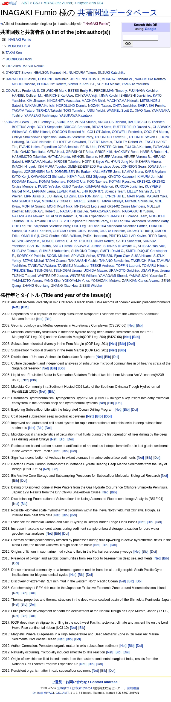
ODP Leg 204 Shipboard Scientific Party (139, 221)
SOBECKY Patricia (31, 256)
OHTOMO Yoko (64, 231)
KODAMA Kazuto (24, 181)
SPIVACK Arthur (83, 256)
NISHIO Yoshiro (23, 84)
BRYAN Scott (101, 127)
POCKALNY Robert (51, 84)
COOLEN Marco (156, 132)
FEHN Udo (88, 147)
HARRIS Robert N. (154, 152)
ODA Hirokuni (35, 221)
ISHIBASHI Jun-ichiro (135, 95)
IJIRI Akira (13, 66)
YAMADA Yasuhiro (135, 84)
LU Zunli (70, 196)
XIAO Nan (142, 110)
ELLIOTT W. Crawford (69, 142)
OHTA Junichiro (124, 106)
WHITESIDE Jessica (52, 276)
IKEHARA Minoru (148, 162)
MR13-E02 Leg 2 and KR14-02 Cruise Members (109, 206)
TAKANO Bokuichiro (114, 261)
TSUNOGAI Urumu (68, 270)
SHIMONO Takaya (84, 251)
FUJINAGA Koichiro (143, 91)
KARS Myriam (155, 172)
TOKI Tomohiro (74, 110)
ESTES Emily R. (80, 91)
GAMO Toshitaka (32, 152)
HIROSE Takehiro (67, 162)
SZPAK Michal (33, 261)
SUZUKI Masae (108, 84)
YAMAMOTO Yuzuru (27, 281)
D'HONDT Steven (19, 73)
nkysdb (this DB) (90, 3)
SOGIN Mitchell (58, 256)
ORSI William (71, 236)
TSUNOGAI (43, 270)
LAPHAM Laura (43, 191)
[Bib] (48, 319)
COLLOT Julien (98, 132)
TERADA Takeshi (49, 110)
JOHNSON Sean (133, 166)
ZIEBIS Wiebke (90, 286)
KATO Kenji (20, 177)
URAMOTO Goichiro (124, 270)
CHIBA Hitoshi (39, 132)
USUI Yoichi (96, 110)
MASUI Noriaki (33, 66)
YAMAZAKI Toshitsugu (40, 115)
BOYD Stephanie (49, 127)
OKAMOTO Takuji (140, 231)
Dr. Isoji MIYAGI (43, 692)
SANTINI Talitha (39, 246)
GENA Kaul (55, 152)
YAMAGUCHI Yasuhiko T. (147, 276)
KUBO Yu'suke (49, 186)
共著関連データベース (117, 12)
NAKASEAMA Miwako (28, 216)
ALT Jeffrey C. (44, 122)
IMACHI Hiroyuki (24, 166)
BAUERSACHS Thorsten (146, 122)
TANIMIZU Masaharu (73, 266)
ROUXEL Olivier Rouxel (96, 241)
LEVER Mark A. (68, 191)
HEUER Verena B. (137, 157)
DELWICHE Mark (53, 91)
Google (150, 29)
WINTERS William (83, 276)
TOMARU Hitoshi (154, 266)
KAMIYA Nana (132, 172)
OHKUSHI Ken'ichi (37, 231)
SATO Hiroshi (63, 246)
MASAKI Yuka (156, 196)
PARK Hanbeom (95, 236)
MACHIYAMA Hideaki (122, 101)
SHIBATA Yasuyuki (152, 246)
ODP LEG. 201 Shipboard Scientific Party (77, 221)
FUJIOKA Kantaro (138, 147)
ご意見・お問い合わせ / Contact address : (85, 682)
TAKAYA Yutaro (23, 110)
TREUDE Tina (22, 270)
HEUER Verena (110, 157)
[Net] (40, 319)
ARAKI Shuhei (85, 122)
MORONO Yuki (18, 46)
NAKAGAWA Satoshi (105, 211)
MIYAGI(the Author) (58, 3)
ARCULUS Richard (112, 122)
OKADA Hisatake (112, 231)
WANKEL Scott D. (120, 110)
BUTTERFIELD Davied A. (132, 127)
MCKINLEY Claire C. (57, 201)
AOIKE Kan (64, 122)
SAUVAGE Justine (88, 246)
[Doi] (115, 357)
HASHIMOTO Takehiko (29, 157)
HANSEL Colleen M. (27, 95)
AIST (25, 3)
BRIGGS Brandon (76, 127)
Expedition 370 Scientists (60, 147)
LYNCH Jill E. (115, 196)
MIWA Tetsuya (112, 201)
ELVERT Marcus (100, 142)
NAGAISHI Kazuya (74, 211)
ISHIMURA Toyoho (52, 166)
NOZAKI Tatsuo (99, 106)
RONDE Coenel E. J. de (59, 241)
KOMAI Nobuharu (52, 181)
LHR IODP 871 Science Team (103, 191)
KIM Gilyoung (96, 177)
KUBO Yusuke (72, 186)
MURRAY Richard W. (117, 79)
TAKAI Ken (13, 53)
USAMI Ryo (149, 270)
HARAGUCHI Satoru (21, 79)
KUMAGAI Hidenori (99, 186)
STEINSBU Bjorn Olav (113, 256)
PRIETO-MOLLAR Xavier (127, 236)
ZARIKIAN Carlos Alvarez (141, 281)
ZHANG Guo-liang (36, 286)
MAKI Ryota (136, 196)
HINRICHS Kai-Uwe (58, 95)
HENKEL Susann (84, 157)
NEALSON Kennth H (61, 216)
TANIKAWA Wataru (42, 266)
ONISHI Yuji (30, 236)
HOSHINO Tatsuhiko (53, 79)
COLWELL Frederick (127, 132)
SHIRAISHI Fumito (151, 106)
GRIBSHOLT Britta (79, 152)
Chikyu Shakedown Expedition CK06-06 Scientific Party (52, 137)
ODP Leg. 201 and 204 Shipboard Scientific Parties (109, 226)
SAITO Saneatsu (128, 241)
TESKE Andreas (102, 266)
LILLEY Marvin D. (140, 191)
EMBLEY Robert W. (128, 142)
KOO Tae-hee (97, 181)
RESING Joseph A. (26, 241)
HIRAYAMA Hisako (39, 162)
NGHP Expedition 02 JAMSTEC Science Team (113, 216)
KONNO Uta (76, 181)
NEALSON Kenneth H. (50, 73)
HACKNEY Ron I (126, 152)
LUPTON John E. (90, 196)
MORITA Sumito (33, 206)
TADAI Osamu (55, 261)
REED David (157, 236)
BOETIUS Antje (23, 127)
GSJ (36, 3)
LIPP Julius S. (34, 196)
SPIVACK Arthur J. (81, 84)
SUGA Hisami (141, 256)
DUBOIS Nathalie (38, 142)
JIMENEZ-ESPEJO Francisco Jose (93, 166)
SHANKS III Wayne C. (119, 246)
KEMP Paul (75, 177)
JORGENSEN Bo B (38, 172)
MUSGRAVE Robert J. (41, 211)
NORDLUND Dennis (71, 106)
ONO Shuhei (50, 236)
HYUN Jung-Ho (122, 162)
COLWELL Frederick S (22, 91)
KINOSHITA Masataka (63, 101)
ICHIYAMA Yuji (86, 95)
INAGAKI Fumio (19, 40)
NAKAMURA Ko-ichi (39, 106)
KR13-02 (143, 181)
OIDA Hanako (88, 231)
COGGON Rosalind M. (68, 132)
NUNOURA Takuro (82, 73)
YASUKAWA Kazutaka (75, 115)
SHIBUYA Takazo (24, 251)
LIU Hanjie (54, 196)
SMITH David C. (112, 251)
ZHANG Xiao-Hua (64, 286)
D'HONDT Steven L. (144, 137)
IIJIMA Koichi (108, 95)
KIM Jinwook (36, 101)
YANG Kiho (52, 281)
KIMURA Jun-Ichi (150, 177)
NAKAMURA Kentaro (150, 79)
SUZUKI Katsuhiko (111, 73)
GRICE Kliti (103, 152)
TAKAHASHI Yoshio (83, 261)
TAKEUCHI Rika (143, 261)
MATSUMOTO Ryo (26, 201)
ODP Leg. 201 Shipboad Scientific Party (41, 226)
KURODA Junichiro (129, 186)
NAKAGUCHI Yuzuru (137, 211)
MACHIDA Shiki (93, 101)
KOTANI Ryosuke (122, 181)
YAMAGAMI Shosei (112, 276)
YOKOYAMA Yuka (75, 281)
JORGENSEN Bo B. (85, 79)
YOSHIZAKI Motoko (105, 281)
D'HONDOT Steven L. (111, 137)
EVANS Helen (29, 147)
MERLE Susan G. (87, 201)
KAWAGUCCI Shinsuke (48, 177)
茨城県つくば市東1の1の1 (74, 688)
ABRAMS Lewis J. (18, 122)
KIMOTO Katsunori (122, 177)
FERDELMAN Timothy (110, 91)
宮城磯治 (133, 688)
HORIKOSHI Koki (19, 59)
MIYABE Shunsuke (139, 201)
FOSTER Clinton (110, 147)
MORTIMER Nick (60, 206)
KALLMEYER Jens (106, 172)
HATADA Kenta (59, 157)
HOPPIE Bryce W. (95, 162)
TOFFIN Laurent (128, 266)
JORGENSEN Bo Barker (73, 172)
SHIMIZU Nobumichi (54, 251)
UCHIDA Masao (95, 270)
